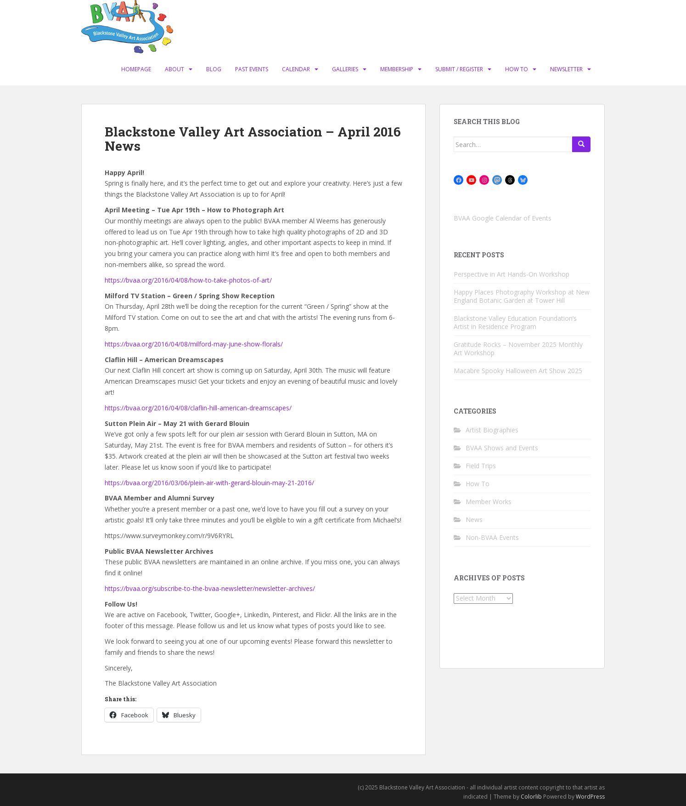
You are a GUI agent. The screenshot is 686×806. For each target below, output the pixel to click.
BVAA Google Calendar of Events (502, 218)
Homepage (136, 69)
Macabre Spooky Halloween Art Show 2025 (518, 370)
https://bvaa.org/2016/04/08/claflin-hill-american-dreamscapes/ (198, 407)
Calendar (296, 69)
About (174, 69)
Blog (213, 69)
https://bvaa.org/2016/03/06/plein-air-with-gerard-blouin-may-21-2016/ (209, 482)
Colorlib (531, 796)
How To (516, 69)
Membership (396, 69)
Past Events (251, 69)
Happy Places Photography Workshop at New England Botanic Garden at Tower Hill (522, 296)
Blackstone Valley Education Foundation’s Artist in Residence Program (515, 322)
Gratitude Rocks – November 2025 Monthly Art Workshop (518, 348)
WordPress (590, 796)
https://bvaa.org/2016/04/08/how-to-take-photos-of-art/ (188, 280)
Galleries (345, 69)
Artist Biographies (492, 430)
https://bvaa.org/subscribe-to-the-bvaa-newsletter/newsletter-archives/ (210, 588)
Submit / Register (459, 69)
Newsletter (566, 69)
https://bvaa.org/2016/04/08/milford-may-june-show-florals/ (194, 344)
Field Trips (481, 465)
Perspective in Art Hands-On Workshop (511, 274)
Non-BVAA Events (492, 537)
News (474, 519)
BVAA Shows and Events (502, 447)
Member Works (489, 501)
